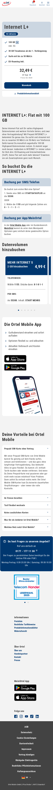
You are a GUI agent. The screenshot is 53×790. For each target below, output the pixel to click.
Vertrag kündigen (26, 754)
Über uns (18, 650)
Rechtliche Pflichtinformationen (26, 766)
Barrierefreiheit (26, 743)
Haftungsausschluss (26, 771)
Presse (17, 660)
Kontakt (17, 657)
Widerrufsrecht (20, 631)
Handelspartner (21, 654)
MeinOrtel (42, 5)
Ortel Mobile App (18, 225)
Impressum (27, 749)
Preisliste (18, 621)
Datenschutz (26, 732)
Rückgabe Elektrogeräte (27, 760)
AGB (26, 727)
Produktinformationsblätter (26, 628)
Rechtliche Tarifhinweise (24, 624)
